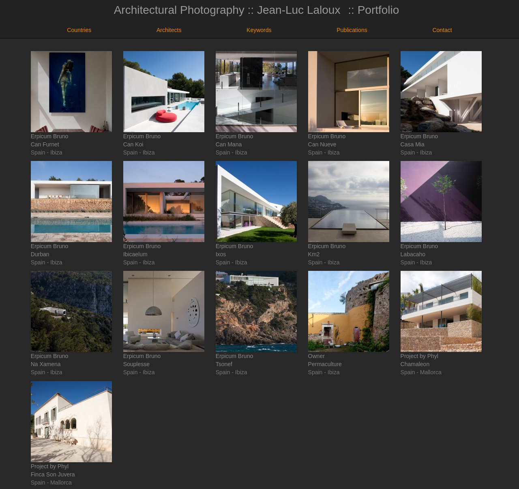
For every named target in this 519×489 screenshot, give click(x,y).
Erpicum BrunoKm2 (348, 209)
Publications (352, 30)
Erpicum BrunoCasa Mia (441, 99)
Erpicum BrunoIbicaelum (163, 209)
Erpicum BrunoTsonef (256, 319)
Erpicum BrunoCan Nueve (348, 99)
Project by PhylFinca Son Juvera (71, 429)
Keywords (259, 30)
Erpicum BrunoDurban (71, 209)
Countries (79, 30)
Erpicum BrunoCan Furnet (71, 99)
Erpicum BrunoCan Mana (256, 99)
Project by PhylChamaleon (441, 319)
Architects (169, 30)
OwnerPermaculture (348, 319)
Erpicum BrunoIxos (256, 209)
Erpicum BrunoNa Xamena (71, 319)
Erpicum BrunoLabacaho (441, 209)
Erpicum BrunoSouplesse (163, 319)
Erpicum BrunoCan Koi (163, 99)
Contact (442, 30)
